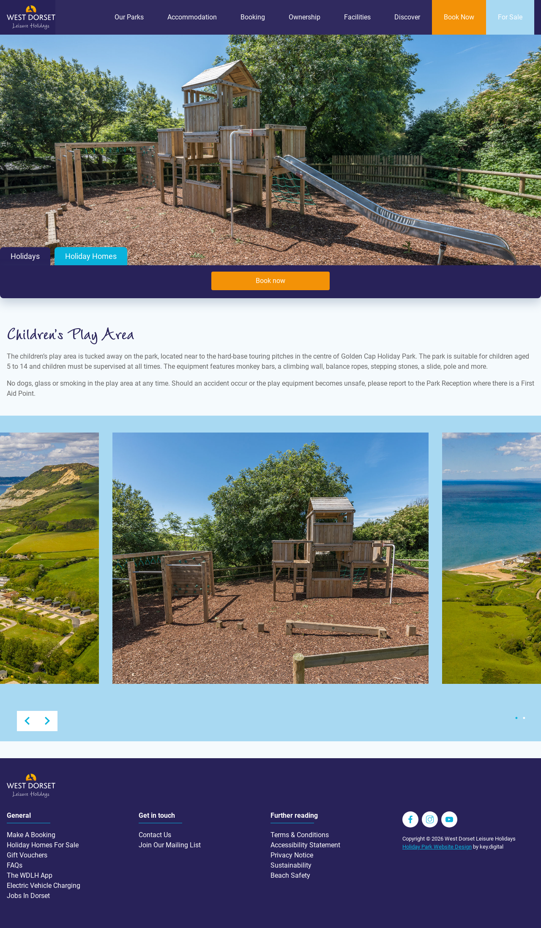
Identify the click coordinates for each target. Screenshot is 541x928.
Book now (270, 281)
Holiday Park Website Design (437, 847)
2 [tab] (524, 718)
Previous (27, 721)
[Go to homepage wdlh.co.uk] (31, 27)
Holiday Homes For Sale (43, 845)
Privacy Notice (291, 855)
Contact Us (155, 835)
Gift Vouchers (27, 855)
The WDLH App (29, 875)
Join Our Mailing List (170, 845)
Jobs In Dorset (28, 896)
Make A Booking (31, 835)
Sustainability (290, 865)
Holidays (25, 256)
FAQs (14, 865)
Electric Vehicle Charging (43, 886)
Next (47, 721)
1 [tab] (516, 718)
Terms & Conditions (299, 835)
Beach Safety (290, 875)
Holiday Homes (91, 256)
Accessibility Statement (305, 845)
